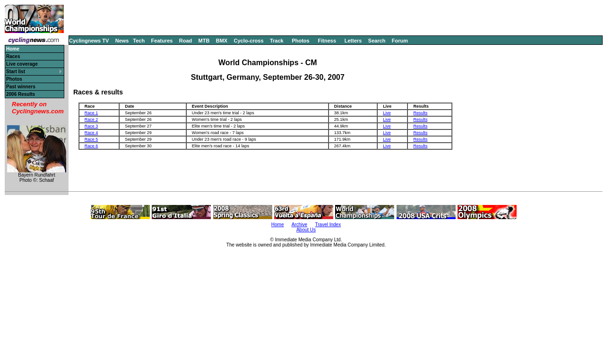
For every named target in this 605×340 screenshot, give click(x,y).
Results (420, 112)
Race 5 (91, 139)
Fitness (327, 40)
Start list (15, 71)
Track (277, 40)
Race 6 (91, 146)
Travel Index (328, 224)
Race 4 (91, 132)
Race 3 (91, 126)
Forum (400, 40)
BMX (221, 40)
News (122, 40)
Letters (353, 40)
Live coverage (22, 64)
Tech (139, 40)
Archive (299, 224)
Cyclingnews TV (89, 40)
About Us (306, 229)
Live (387, 112)
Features (162, 40)
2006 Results (20, 94)
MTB (204, 40)
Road (185, 40)
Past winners (20, 86)
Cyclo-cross (249, 40)
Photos (300, 40)
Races (13, 56)
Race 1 (91, 112)
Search (377, 40)
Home (277, 224)
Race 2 (91, 119)
